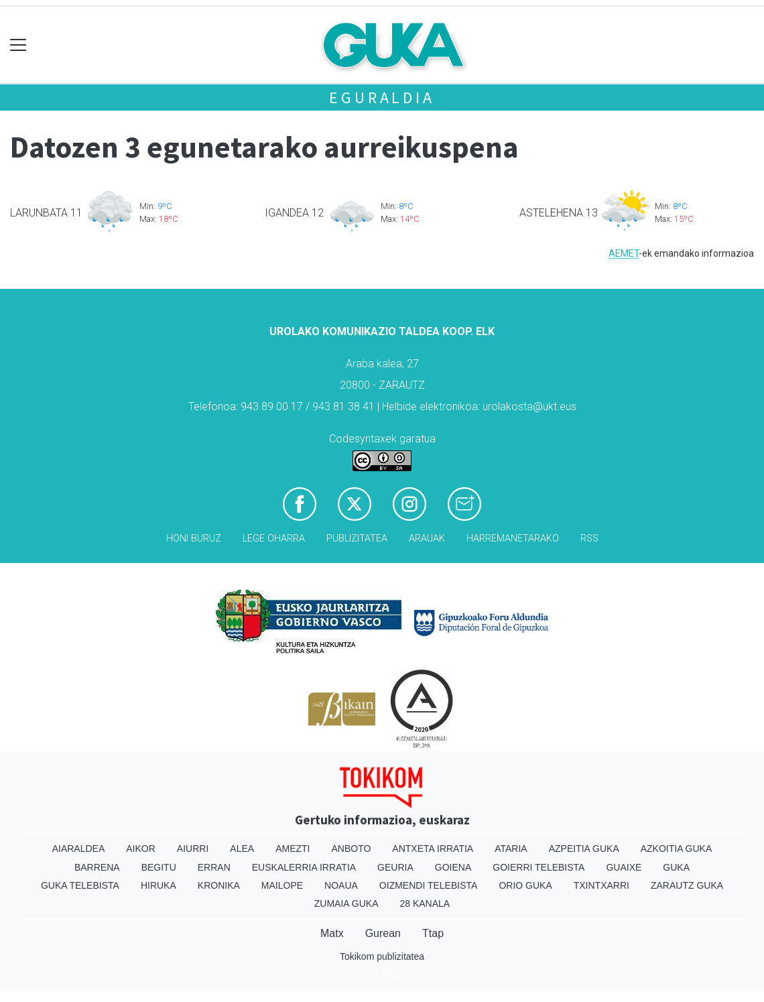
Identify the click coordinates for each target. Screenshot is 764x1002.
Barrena (97, 867)
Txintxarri (601, 885)
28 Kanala (424, 903)
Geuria (395, 867)
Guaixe (623, 867)
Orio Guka (525, 885)
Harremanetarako (512, 538)
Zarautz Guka (687, 885)
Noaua (341, 885)
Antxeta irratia (432, 848)
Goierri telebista (538, 867)
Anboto (351, 848)
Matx (332, 933)
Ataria (511, 848)
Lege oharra (274, 538)
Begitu (158, 867)
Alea (242, 848)
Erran (214, 867)
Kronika (219, 885)
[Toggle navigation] (18, 45)
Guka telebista (80, 885)
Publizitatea (356, 538)
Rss (589, 538)
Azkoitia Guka (676, 848)
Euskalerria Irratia (304, 867)
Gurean (383, 933)
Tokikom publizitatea (382, 956)
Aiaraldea (78, 848)
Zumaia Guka (346, 903)
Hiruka (158, 885)
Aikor (140, 848)
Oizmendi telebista (428, 885)
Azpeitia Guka (584, 848)
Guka (676, 867)
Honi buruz (193, 538)
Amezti (292, 848)
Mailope (282, 885)
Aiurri (192, 848)
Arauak (427, 538)
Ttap (433, 933)
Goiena (453, 867)
